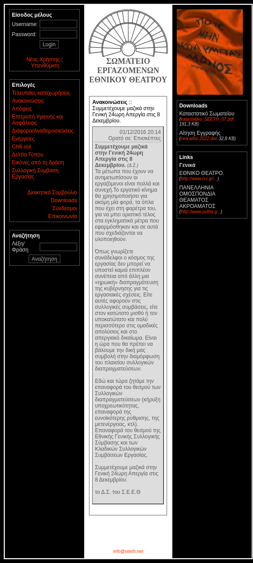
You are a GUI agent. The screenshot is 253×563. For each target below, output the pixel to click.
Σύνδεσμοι (64, 208)
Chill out (21, 147)
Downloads (64, 200)
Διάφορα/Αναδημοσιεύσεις (43, 131)
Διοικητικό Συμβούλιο (52, 192)
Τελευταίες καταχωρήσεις (41, 93)
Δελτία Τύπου (27, 155)
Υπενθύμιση (45, 66)
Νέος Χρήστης (43, 59)
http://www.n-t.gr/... (199, 178)
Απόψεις (22, 109)
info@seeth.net (128, 551)
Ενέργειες (23, 139)
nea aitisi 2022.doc (199, 138)
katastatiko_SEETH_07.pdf (207, 119)
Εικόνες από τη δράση (38, 162)
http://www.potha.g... (201, 211)
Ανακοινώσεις (28, 101)
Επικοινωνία (62, 216)
